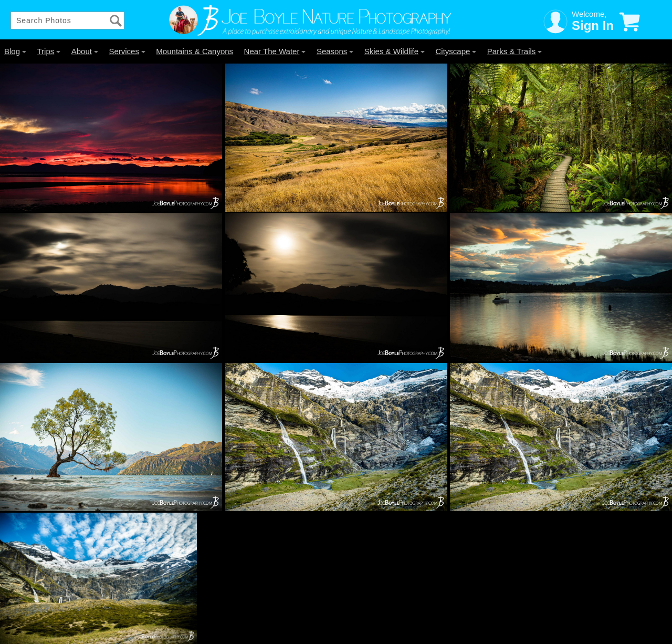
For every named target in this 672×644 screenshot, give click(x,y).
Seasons (335, 51)
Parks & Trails (514, 51)
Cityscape (456, 51)
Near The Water (275, 51)
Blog (15, 51)
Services (127, 51)
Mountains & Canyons (194, 51)
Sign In (593, 25)
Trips (48, 51)
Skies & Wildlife (394, 51)
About (84, 51)
